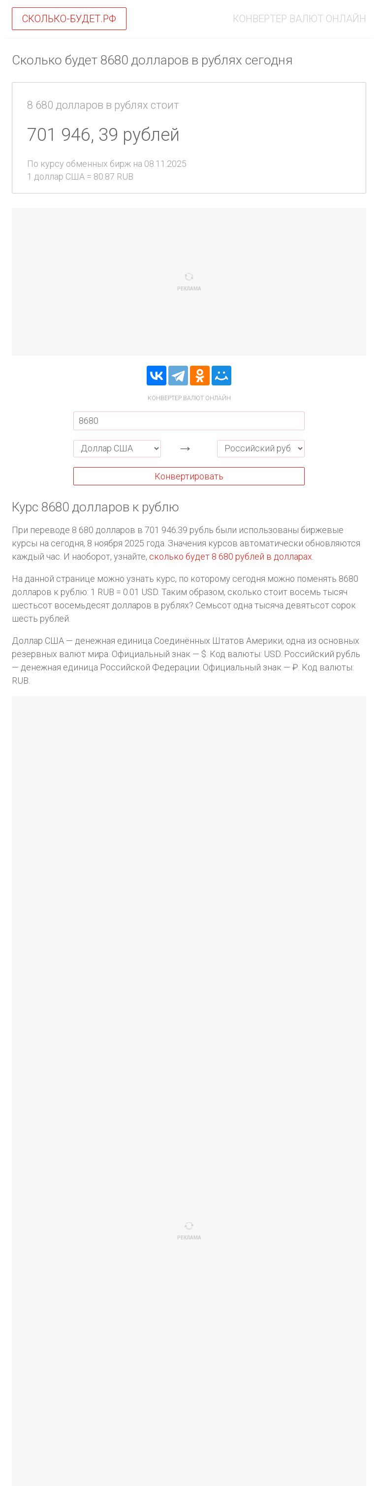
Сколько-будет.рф (69, 19)
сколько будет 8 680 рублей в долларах (230, 556)
